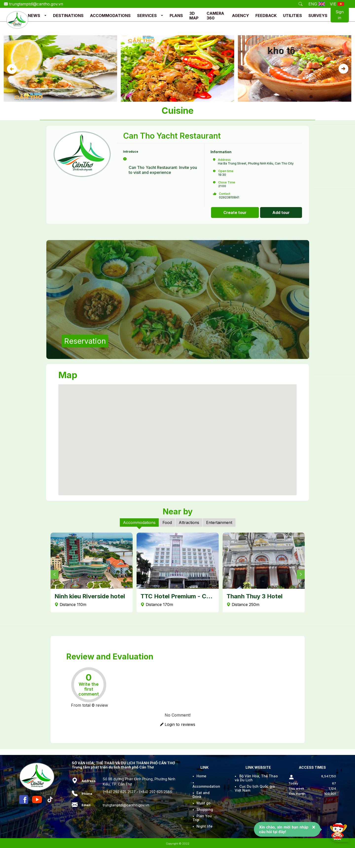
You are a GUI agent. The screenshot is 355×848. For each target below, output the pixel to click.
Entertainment (219, 522)
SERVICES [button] (147, 15)
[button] (45, 15)
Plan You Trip (202, 818)
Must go (203, 803)
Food (167, 522)
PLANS (176, 15)
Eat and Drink (201, 795)
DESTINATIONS (68, 15)
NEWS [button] (34, 15)
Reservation (85, 341)
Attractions (189, 522)
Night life (204, 826)
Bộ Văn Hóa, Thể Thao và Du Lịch (256, 778)
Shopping (204, 809)
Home (201, 776)
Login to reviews (177, 724)
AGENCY (240, 15)
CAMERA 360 (215, 15)
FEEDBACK (266, 15)
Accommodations (139, 522)
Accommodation (206, 786)
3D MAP (193, 15)
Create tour (235, 212)
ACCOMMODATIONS (110, 15)
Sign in (340, 14)
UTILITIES (292, 15)
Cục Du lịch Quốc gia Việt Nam (255, 788)
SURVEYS (317, 15)
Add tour (281, 212)
